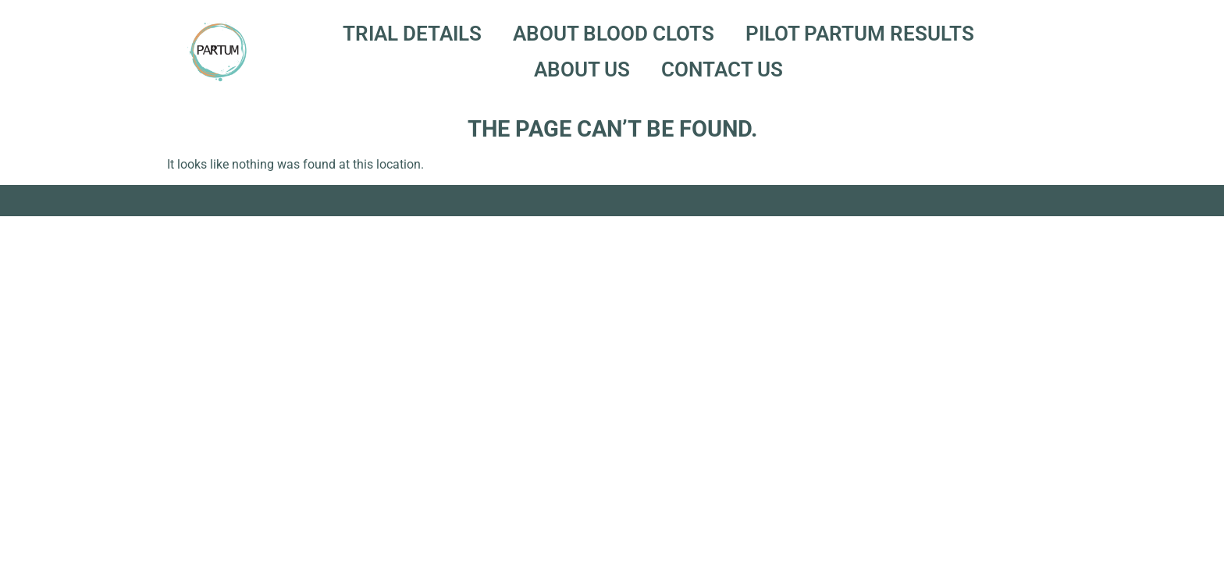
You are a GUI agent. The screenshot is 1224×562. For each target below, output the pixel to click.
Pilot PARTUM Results (859, 33)
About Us (582, 69)
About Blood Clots (613, 33)
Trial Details (412, 33)
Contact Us (722, 69)
